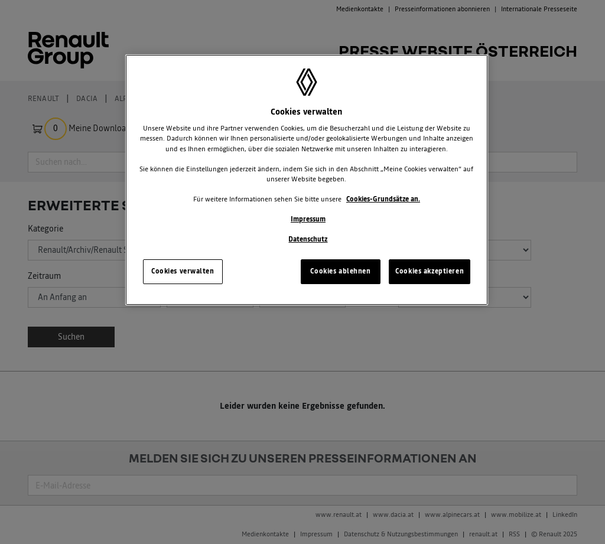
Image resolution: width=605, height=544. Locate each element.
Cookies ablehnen (340, 271)
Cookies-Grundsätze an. (383, 199)
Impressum (308, 219)
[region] (306, 179)
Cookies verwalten (182, 271)
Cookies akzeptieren (429, 271)
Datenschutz (307, 239)
